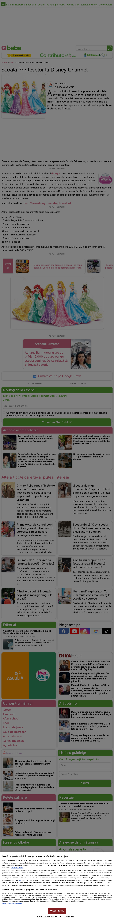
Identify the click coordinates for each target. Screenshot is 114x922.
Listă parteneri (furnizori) (12, 904)
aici (20, 880)
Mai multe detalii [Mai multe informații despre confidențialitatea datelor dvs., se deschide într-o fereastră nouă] (17, 868)
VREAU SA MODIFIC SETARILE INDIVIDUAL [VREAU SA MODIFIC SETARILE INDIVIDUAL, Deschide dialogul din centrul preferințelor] (56, 917)
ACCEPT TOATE (57, 911)
